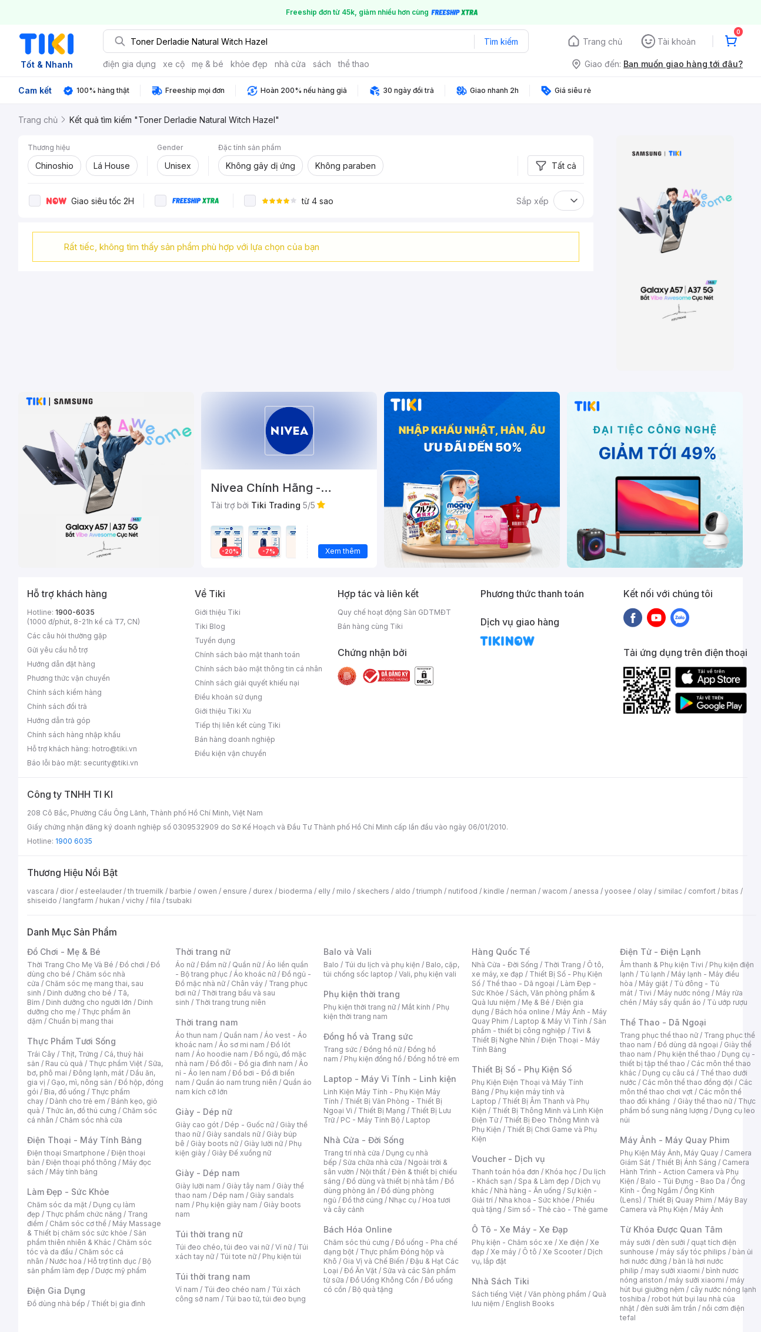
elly (324, 891)
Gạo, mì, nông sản (81, 1082)
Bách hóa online (522, 1011)
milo (343, 891)
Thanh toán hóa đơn (505, 1171)
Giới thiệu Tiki (218, 612)
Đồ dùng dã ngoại (687, 1044)
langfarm (78, 900)
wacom (555, 891)
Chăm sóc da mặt (57, 1204)
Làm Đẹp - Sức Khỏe (68, 1192)
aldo (402, 891)
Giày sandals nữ (233, 1134)
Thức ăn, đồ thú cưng (81, 1110)
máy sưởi (635, 1242)
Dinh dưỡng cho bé (79, 992)
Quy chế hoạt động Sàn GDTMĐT (394, 612)
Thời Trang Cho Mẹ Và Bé (70, 964)
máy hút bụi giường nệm (682, 1285)
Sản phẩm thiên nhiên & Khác (86, 1237)
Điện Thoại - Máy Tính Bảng (84, 1140)
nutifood (463, 891)
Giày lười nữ (263, 1143)
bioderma (295, 891)
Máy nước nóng (683, 992)
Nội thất (373, 1171)
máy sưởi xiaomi (696, 1280)
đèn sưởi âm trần (668, 1308)
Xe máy (503, 1251)
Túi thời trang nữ (209, 1234)
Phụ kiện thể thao (686, 1054)
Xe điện (571, 1242)
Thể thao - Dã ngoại (520, 983)
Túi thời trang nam (212, 1276)
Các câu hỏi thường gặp (67, 635)
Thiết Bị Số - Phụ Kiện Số (522, 1069)
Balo (331, 964)
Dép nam (228, 1195)
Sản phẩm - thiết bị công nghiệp (539, 1026)
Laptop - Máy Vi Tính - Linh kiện (389, 1079)
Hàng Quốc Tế (501, 952)
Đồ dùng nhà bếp (56, 1303)
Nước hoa (65, 1261)
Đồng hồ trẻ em (433, 1058)
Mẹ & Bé (536, 1002)
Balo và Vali (347, 952)
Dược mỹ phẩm (120, 1270)
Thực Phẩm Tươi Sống (71, 1041)
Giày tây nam (248, 1185)
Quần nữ (246, 964)
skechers (373, 891)
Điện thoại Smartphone (66, 1152)
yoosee (618, 891)
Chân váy (247, 983)
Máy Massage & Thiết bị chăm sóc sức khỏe (94, 1228)
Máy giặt (653, 983)
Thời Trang (562, 964)
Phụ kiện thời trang (361, 994)
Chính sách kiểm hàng (64, 692)
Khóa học (561, 1171)
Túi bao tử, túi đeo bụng (265, 1298)
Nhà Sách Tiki (500, 1281)
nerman (523, 891)
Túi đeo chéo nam (235, 1289)
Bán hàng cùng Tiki (370, 626)
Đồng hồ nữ (382, 1049)
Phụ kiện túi (281, 1256)
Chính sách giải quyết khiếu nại (247, 682)
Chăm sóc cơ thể (77, 1223)
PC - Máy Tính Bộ (370, 1119)
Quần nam (240, 1035)
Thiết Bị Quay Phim (679, 1200)
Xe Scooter (562, 1251)
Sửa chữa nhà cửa (372, 1162)
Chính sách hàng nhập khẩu (74, 734)
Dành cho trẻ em (77, 1101)
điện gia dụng (129, 64)
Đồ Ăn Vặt (360, 1270)
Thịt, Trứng (79, 1054)
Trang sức (340, 1049)
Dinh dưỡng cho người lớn (89, 1002)
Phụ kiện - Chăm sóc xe (512, 1242)
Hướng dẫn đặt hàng (61, 664)
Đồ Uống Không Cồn (384, 1280)
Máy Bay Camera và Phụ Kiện (683, 1205)
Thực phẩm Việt (115, 1063)
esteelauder (100, 891)
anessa (586, 891)
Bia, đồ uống (64, 1091)
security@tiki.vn (111, 762)
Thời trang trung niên (230, 1002)
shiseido (42, 900)
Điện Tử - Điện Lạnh (660, 952)
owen (207, 891)
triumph (429, 891)
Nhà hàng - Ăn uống (527, 1190)
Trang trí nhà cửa (351, 1152)
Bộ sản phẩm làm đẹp (89, 1266)
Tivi (645, 992)
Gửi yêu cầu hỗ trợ (57, 649)
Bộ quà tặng (372, 1289)
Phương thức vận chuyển (68, 678)
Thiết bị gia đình (118, 1303)
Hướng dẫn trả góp (59, 720)
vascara (40, 891)
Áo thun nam (196, 1035)
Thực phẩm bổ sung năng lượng (688, 1106)
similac (670, 891)
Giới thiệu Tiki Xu (223, 711)
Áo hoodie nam (222, 1054)
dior (67, 891)
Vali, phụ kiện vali (427, 974)
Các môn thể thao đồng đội (687, 1082)
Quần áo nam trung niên (236, 1082)
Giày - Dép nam (207, 1173)
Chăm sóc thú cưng (356, 1242)
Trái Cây (41, 1054)
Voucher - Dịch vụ (508, 1159)
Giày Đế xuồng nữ (241, 1152)
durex (263, 891)
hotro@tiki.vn (114, 748)
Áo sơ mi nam (242, 1044)
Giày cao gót (197, 1124)
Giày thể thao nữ (704, 1101)
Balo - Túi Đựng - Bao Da (682, 1181)
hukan (109, 900)
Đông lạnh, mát (98, 1072)
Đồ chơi (132, 964)
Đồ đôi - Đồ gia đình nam (251, 1063)
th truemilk (145, 891)
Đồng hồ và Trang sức (368, 1036)
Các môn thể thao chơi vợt (686, 1087)
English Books (530, 1303)
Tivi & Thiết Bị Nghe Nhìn (531, 1035)
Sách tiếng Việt (497, 1294)
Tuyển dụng (215, 640)
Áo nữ (185, 964)
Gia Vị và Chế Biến (373, 1261)
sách (322, 64)
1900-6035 (75, 612)
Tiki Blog (210, 626)
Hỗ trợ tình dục (112, 1261)
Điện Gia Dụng (56, 1291)
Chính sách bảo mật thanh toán (247, 654)
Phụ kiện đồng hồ (373, 1058)
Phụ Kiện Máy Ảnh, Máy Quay (669, 1152)
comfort (702, 891)
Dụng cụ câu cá (668, 1072)
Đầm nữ (213, 964)
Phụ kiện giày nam (227, 1204)
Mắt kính (416, 1007)
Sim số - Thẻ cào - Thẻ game (558, 1209)
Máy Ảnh (708, 1209)
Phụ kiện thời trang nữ (359, 1007)
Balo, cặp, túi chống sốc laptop (391, 969)
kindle (494, 891)
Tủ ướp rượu (727, 1002)
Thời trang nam (206, 1022)
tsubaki (179, 900)
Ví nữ (283, 1247)
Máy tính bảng (73, 1171)
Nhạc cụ (402, 1200)
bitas (730, 891)
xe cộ (174, 64)
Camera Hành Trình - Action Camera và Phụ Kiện (684, 1172)
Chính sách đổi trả (57, 706)
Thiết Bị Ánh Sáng (686, 1162)
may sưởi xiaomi (672, 1270)
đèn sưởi (670, 1242)
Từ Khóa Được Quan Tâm (671, 1229)
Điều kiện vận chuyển (230, 753)
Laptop (418, 1119)
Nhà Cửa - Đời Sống (363, 1140)
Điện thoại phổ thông (81, 1162)
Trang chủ (602, 41)
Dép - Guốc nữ (249, 1124)
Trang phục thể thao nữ (659, 1035)
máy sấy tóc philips (693, 1251)
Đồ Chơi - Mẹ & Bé (64, 952)
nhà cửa (290, 64)
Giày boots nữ (214, 1143)
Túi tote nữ (238, 1256)
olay (644, 891)
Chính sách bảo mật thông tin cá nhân (258, 668)
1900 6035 (73, 841)
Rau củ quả (64, 1063)
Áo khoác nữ (254, 974)
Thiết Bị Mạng (381, 1110)
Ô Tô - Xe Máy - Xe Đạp (520, 1229)
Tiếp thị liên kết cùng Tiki (238, 725)
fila (155, 900)
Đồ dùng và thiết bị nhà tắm (392, 1181)
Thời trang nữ (203, 952)
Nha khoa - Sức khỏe (534, 1200)
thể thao (353, 64)
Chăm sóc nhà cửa (90, 1119)
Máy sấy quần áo (672, 1002)
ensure (235, 891)
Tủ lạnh (652, 974)
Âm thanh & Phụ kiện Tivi (661, 964)
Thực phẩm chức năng (84, 1214)
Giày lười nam (198, 1185)
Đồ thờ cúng (362, 1200)
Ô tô (529, 1251)
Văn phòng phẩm (557, 1294)
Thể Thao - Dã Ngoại (663, 1022)
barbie (180, 891)
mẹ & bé (207, 64)
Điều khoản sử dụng (228, 696)
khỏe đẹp (249, 64)
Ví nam (186, 1289)
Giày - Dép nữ (203, 1112)
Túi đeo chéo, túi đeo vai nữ (222, 1247)
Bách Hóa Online (357, 1229)
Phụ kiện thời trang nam (386, 1012)
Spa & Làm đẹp (543, 1181)
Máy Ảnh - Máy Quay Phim (674, 1140)
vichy (135, 900)
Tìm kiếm (501, 41)
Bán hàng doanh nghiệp (235, 739)
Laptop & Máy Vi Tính (551, 1021)
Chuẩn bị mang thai (81, 1021)
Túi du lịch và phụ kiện (382, 964)
